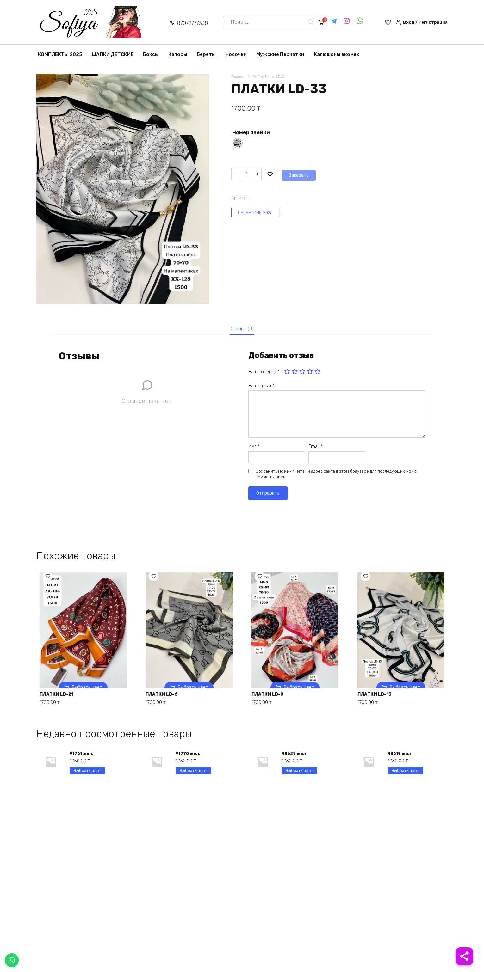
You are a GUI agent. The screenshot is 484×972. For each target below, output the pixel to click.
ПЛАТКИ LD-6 (165, 696)
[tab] (242, 330)
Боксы (151, 54)
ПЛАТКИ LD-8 (271, 696)
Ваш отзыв (261, 388)
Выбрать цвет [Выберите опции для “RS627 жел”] (299, 776)
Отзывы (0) (242, 330)
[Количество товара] (246, 174)
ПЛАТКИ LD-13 (378, 696)
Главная (238, 77)
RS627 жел (295, 758)
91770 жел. (189, 758)
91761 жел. (82, 758)
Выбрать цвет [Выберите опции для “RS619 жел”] (405, 776)
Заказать (284, 174)
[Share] (464, 956)
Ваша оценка (263, 374)
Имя (254, 449)
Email (315, 449)
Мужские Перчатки (280, 54)
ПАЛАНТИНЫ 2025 (271, 77)
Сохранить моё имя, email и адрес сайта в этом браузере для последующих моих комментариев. (336, 477)
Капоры (177, 54)
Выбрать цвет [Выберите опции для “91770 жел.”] (193, 776)
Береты (206, 54)
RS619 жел (400, 758)
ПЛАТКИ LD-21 (60, 696)
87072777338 (187, 23)
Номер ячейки (251, 133)
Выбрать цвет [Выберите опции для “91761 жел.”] (87, 776)
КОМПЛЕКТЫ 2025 (60, 54)
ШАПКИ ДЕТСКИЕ (112, 54)
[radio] (237, 144)
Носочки (236, 54)
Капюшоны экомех (336, 54)
